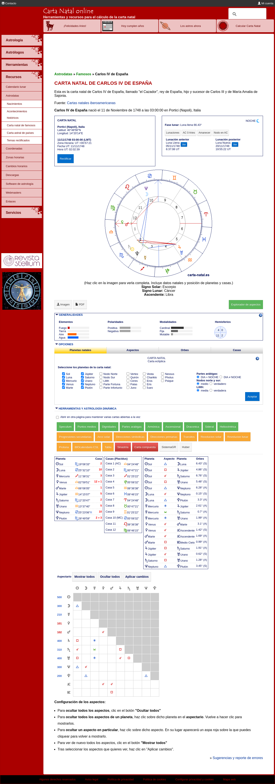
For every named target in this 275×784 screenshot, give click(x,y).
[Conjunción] (103, 632)
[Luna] (85, 588)
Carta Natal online (68, 11)
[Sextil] (94, 641)
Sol (66, 374)
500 (59, 597)
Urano (86, 380)
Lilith (104, 380)
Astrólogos (15, 52)
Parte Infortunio (110, 387)
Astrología (14, 40)
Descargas (12, 175)
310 (59, 649)
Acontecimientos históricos (17, 114)
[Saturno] (128, 588)
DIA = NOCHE (207, 377)
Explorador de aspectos (246, 304)
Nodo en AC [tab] (221, 132)
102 (59, 632)
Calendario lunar (16, 86)
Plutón (87, 387)
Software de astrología (19, 183)
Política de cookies (154, 779)
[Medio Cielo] (68, 692)
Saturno (88, 377)
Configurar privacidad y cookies (194, 779)
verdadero (217, 383)
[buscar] (247, 14)
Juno (131, 387)
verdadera (217, 390)
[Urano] (137, 588)
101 (59, 623)
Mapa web (229, 779)
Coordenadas (14, 148)
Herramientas (17, 64)
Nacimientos (14, 103)
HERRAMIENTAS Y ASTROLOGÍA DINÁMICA (87, 408)
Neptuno (88, 384)
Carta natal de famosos (21, 125)
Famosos (83, 74)
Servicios (13, 212)
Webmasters (13, 192)
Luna (67, 377)
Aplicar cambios (137, 576)
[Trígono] (77, 606)
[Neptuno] (146, 588)
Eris (147, 384)
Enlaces (11, 201)
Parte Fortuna (109, 384)
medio (202, 383)
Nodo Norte (108, 374)
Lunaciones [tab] (172, 132)
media (202, 390)
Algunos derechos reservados (57, 779)
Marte (67, 387)
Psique (167, 380)
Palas (132, 384)
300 (59, 606)
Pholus (167, 377)
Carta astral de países (20, 132)
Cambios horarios (16, 166)
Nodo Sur (107, 377)
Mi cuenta (265, 3)
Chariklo (150, 377)
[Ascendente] (68, 684)
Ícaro (148, 387)
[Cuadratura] (77, 641)
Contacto (9, 3)
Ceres (132, 380)
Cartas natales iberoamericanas (91, 103)
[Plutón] (154, 588)
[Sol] (77, 588)
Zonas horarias (15, 157)
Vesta (148, 374)
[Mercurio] (94, 588)
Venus (68, 384)
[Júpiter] (120, 588)
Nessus (167, 374)
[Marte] (111, 588)
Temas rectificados (18, 140)
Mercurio (69, 380)
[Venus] (103, 588)
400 (59, 640)
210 (59, 614)
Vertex (132, 374)
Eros (147, 380)
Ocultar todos (110, 576)
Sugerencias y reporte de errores (238, 758)
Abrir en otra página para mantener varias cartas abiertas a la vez (100, 417)
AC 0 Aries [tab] (189, 132)
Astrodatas (12, 95)
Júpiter (87, 374)
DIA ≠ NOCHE (230, 377)
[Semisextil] (94, 650)
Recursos (13, 77)
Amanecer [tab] (204, 132)
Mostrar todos (85, 576)
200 (59, 676)
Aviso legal (91, 779)
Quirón (133, 377)
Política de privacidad (121, 779)
